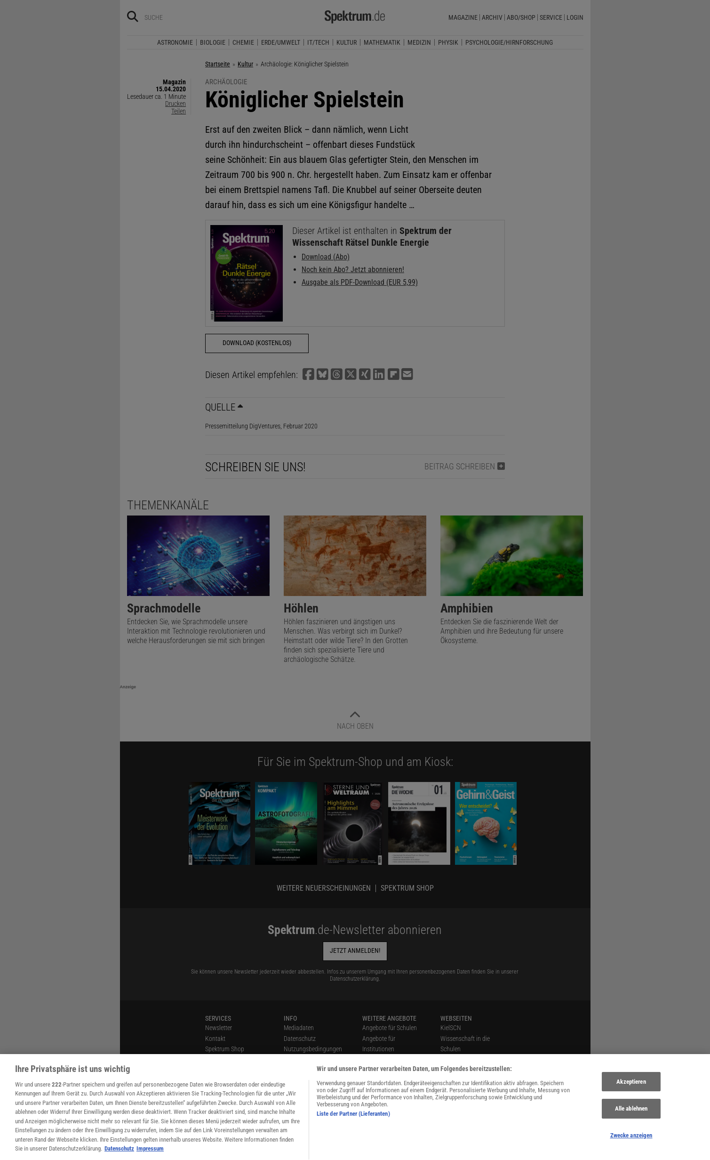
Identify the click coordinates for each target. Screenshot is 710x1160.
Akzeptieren (631, 1094)
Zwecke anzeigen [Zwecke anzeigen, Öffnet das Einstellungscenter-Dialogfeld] (631, 1148)
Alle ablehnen (631, 1121)
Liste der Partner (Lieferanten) (353, 1126)
